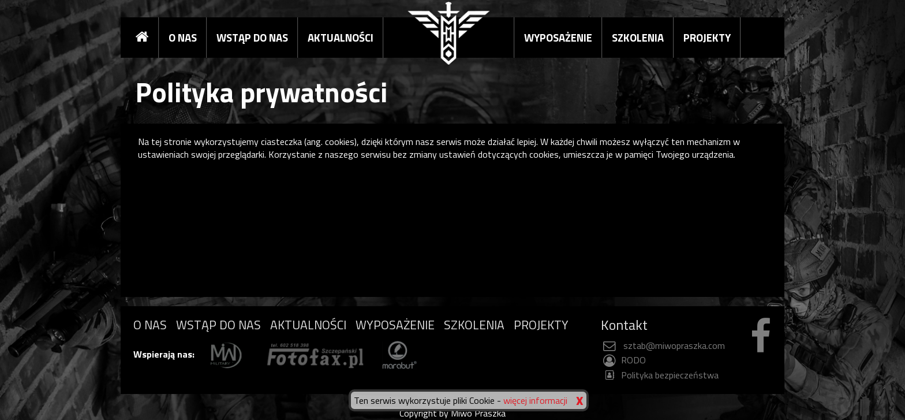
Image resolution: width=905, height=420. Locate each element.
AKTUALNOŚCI (340, 37)
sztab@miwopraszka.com (663, 345)
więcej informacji (535, 400)
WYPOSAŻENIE (558, 37)
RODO (623, 360)
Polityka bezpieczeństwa (660, 375)
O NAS (183, 37)
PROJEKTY (707, 37)
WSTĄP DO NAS (252, 37)
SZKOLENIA (638, 37)
